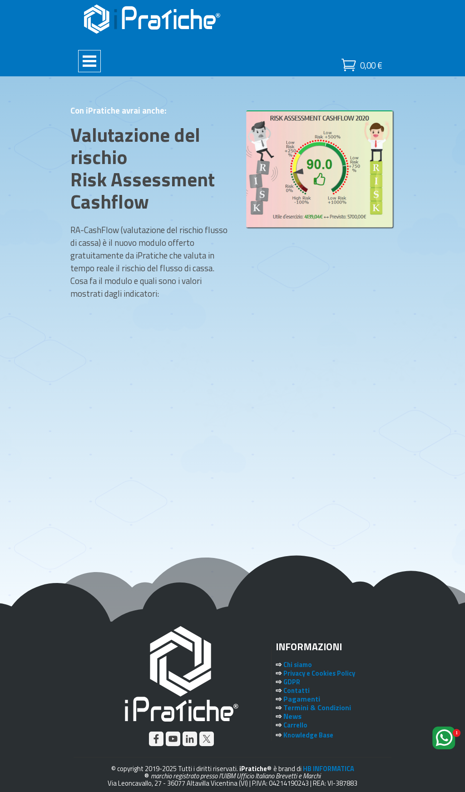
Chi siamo (297, 664)
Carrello (295, 725)
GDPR (291, 682)
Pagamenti (301, 698)
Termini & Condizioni (317, 707)
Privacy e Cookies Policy (319, 673)
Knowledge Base (308, 735)
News (292, 716)
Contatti (296, 690)
